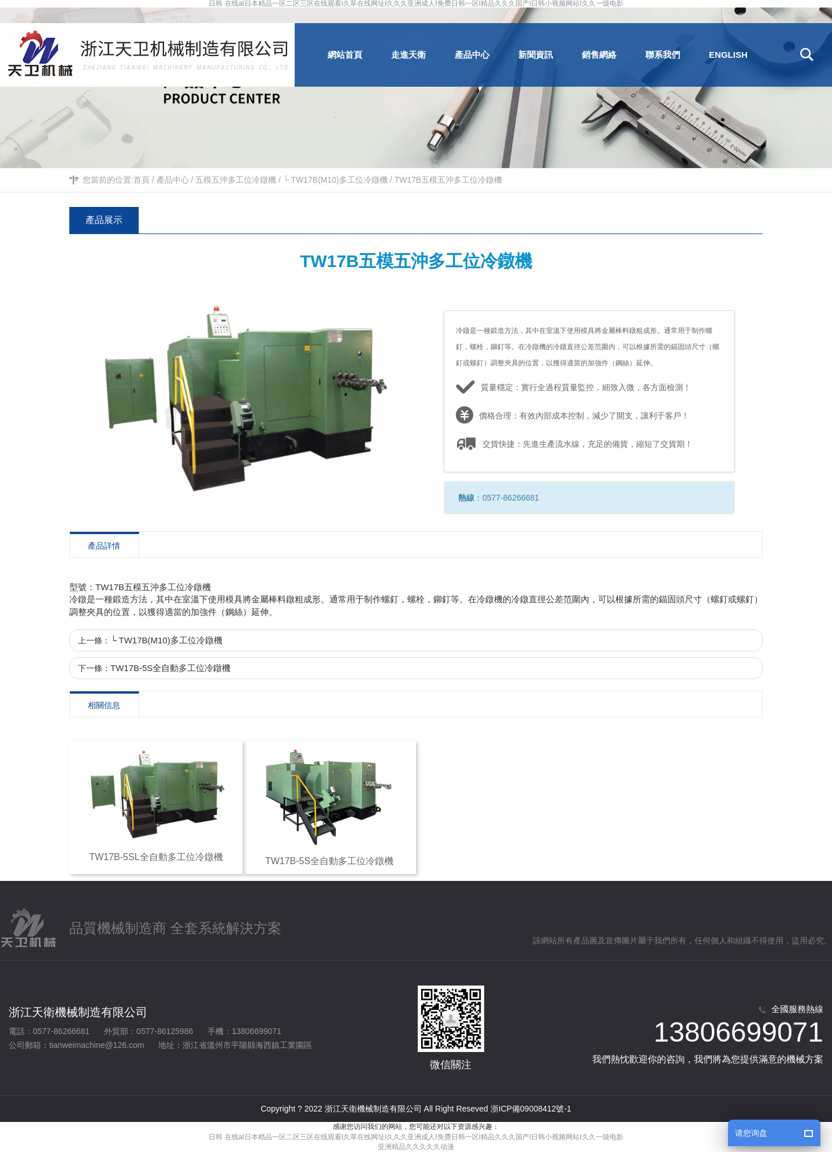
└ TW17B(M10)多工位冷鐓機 (335, 179)
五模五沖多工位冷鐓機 (235, 179)
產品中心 (173, 179)
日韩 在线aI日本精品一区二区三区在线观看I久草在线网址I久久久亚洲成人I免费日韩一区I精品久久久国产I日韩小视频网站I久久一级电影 (416, 4)
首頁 (141, 179)
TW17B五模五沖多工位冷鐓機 (448, 179)
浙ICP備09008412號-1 (531, 1108)
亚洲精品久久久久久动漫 (416, 1147)
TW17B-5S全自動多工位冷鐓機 (170, 668)
